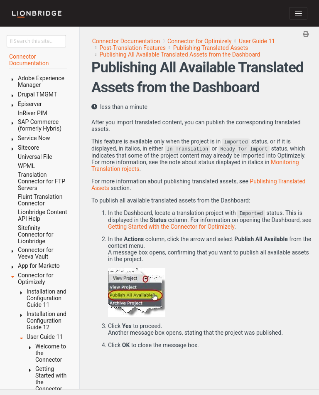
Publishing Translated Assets (210, 47)
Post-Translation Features (132, 47)
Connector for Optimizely (199, 41)
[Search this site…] (36, 41)
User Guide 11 (257, 41)
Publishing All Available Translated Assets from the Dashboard (179, 54)
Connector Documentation (126, 41)
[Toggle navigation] (298, 13)
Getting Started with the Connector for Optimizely (171, 226)
